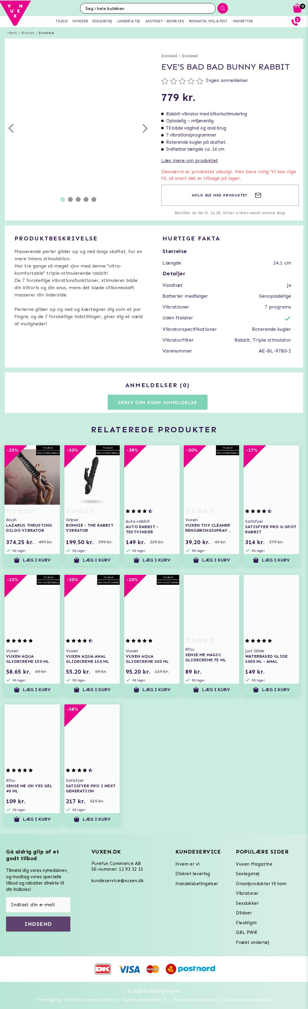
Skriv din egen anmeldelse (157, 402)
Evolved (46, 33)
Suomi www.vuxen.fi (144, 999)
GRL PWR (246, 932)
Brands (27, 33)
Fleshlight (246, 923)
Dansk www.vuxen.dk (249, 999)
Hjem (12, 33)
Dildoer (244, 913)
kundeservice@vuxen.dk (117, 880)
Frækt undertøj (252, 942)
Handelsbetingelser (196, 883)
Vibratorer (247, 893)
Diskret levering (192, 873)
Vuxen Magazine (254, 864)
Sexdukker (247, 903)
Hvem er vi (187, 864)
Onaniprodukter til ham (261, 883)
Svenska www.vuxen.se (90, 999)
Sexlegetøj (247, 873)
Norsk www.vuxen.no (196, 999)
